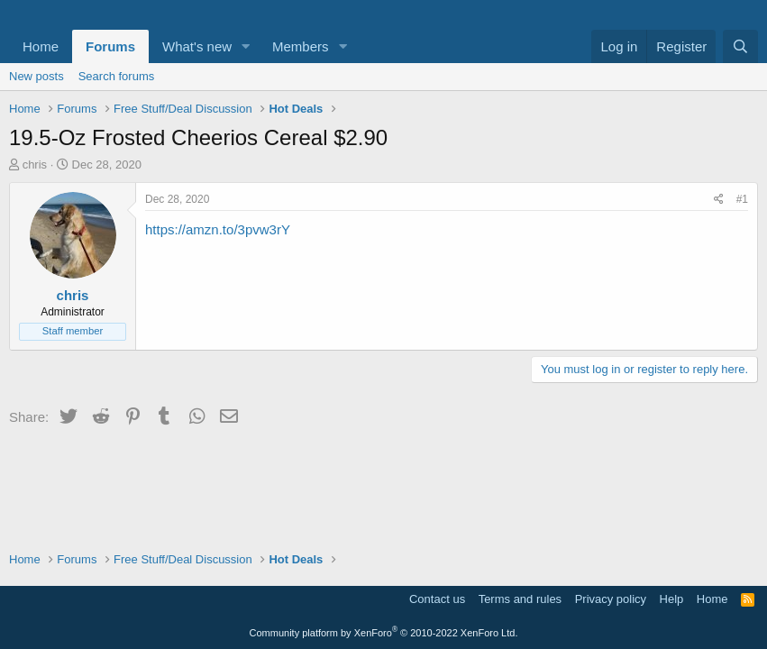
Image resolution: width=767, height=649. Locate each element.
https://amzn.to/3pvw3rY (217, 229)
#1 (742, 199)
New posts (36, 76)
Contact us (437, 599)
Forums (110, 46)
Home (41, 46)
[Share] (719, 199)
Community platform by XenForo (384, 632)
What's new (197, 46)
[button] (246, 46)
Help (672, 599)
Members (300, 46)
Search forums (116, 76)
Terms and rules (520, 599)
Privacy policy (610, 599)
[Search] (740, 46)
